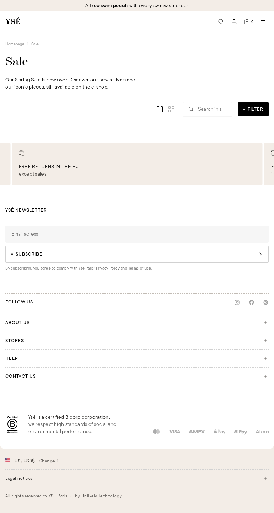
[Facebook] (251, 302)
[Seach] (221, 21)
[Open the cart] (248, 21)
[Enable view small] (171, 109)
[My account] (234, 21)
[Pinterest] (266, 302)
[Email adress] (136, 234)
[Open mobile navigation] (263, 21)
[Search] (207, 109)
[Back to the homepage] (12, 21)
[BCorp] (12, 424)
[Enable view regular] (160, 109)
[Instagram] (237, 302)
